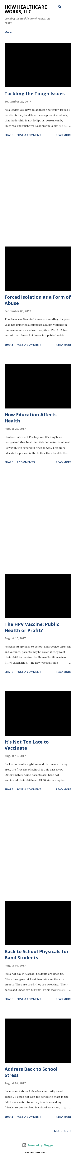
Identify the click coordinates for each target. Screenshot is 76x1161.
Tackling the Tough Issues (35, 93)
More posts (62, 1131)
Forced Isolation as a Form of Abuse (38, 300)
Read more (63, 135)
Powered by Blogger (38, 1145)
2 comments (26, 462)
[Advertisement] (38, 192)
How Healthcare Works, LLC (26, 9)
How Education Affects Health (31, 417)
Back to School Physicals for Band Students (37, 954)
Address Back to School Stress (31, 1072)
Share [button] (9, 135)
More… (26, 32)
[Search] (60, 7)
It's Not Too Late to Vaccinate (27, 745)
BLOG (8, 32)
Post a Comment (29, 135)
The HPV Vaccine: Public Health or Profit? (32, 627)
